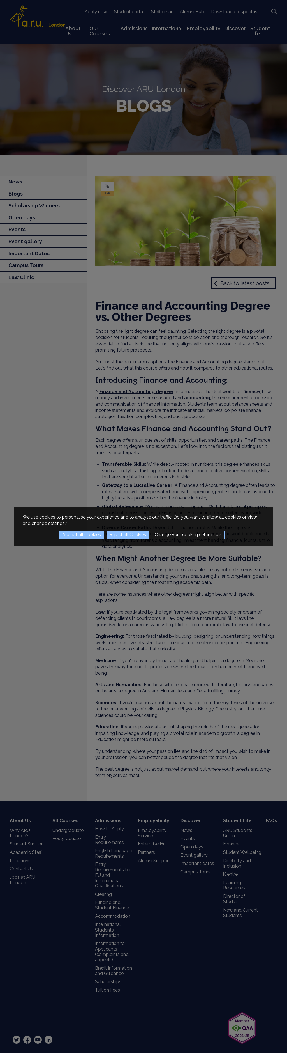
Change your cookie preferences (188, 534)
